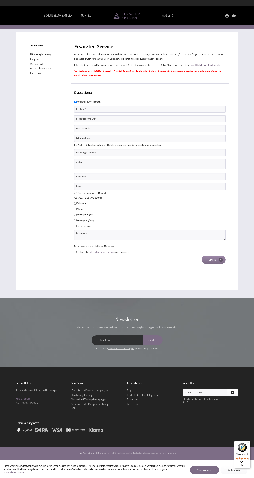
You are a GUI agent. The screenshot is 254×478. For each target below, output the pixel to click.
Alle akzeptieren (204, 469)
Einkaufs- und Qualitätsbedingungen (89, 390)
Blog (129, 390)
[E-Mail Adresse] (117, 340)
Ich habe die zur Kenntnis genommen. (108, 252)
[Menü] (248, 443)
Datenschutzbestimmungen (102, 252)
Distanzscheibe (84, 226)
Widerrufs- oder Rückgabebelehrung (89, 404)
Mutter (80, 209)
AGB (73, 408)
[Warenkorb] (234, 17)
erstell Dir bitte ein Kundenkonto (205, 65)
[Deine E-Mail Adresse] (205, 392)
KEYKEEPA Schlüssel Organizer (142, 395)
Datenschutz (133, 399)
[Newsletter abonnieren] (232, 392)
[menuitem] (58, 15)
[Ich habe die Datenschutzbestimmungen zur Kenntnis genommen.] (75, 252)
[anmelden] (153, 340)
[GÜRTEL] (86, 15)
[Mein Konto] (227, 17)
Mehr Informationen (14, 472)
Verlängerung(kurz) (86, 214)
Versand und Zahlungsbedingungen (41, 66)
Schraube (81, 203)
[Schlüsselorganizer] (58, 15)
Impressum (36, 73)
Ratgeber (34, 59)
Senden (216, 260)
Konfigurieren (234, 469)
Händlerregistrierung (40, 54)
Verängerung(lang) (85, 220)
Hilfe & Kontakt (23, 398)
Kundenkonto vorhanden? (89, 101)
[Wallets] (168, 15)
